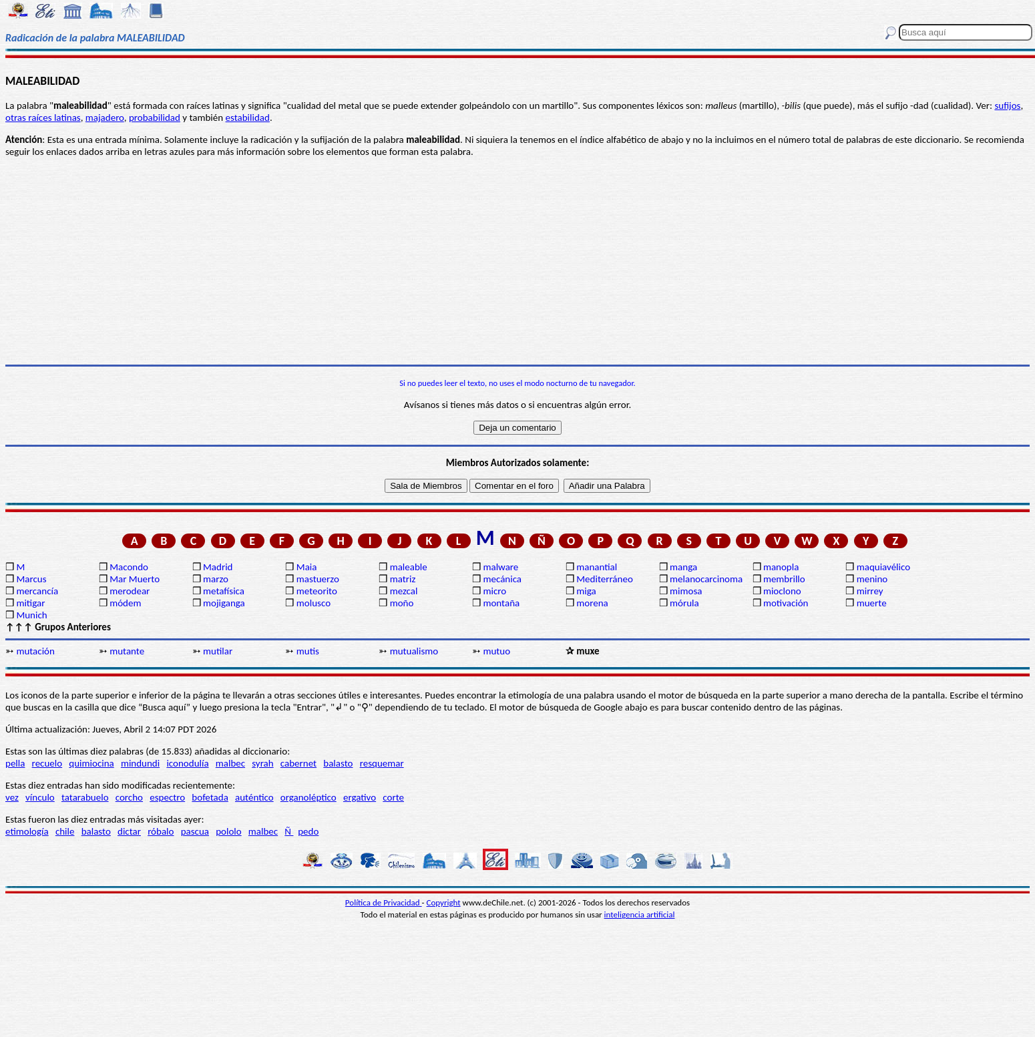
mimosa (686, 591)
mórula (684, 603)
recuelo (47, 763)
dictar (129, 831)
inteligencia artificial (639, 914)
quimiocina (91, 763)
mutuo (496, 651)
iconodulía (187, 763)
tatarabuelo (85, 797)
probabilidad (154, 118)
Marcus (31, 579)
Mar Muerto (135, 579)
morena (592, 603)
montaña (501, 603)
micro (494, 591)
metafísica (223, 591)
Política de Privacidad (383, 902)
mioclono (782, 591)
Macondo (129, 567)
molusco (313, 603)
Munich (31, 615)
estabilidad (248, 118)
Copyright (444, 902)
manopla (781, 567)
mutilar (217, 651)
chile (65, 831)
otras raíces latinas (43, 118)
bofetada (210, 797)
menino (872, 579)
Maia (306, 567)
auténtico (254, 797)
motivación (786, 603)
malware (500, 567)
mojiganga (224, 603)
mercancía (37, 591)
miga (586, 591)
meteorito (316, 591)
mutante (127, 651)
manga (683, 567)
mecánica (502, 579)
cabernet (298, 763)
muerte (872, 603)
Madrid (217, 567)
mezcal (404, 591)
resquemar (382, 763)
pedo (308, 831)
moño (402, 603)
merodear (130, 591)
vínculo (40, 797)
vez (12, 797)
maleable (408, 567)
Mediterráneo (604, 579)
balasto (338, 763)
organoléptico (308, 797)
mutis (307, 651)
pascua (195, 831)
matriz (403, 579)
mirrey (870, 591)
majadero (104, 118)
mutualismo (414, 651)
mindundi (140, 763)
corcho (129, 797)
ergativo (359, 797)
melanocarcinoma (706, 579)
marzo (215, 579)
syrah (262, 763)
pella (15, 763)
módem (125, 603)
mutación (35, 651)
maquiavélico (883, 567)
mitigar (30, 603)
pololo (229, 831)
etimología (27, 831)
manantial (596, 567)
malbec (230, 763)
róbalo (161, 831)
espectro (167, 797)
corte (393, 797)
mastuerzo (317, 579)
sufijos (1007, 105)
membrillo (784, 579)
